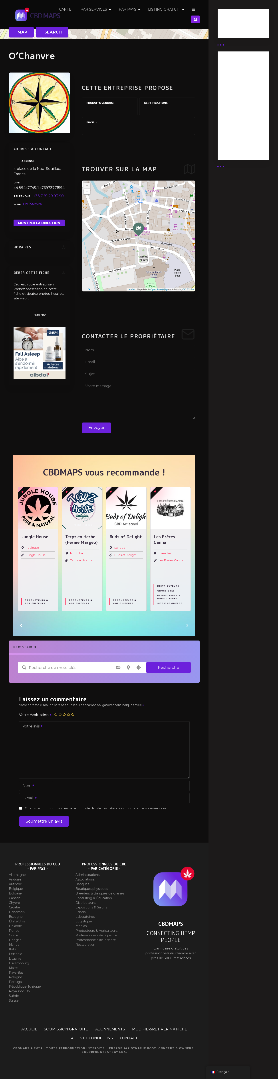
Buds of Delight (125, 555)
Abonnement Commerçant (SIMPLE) (242, 143)
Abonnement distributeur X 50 (237, 92)
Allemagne (17, 875)
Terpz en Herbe (81, 560)
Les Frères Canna (171, 560)
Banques (82, 884)
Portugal (15, 982)
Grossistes (166, 591)
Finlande (15, 926)
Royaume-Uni (19, 991)
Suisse (14, 1000)
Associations (85, 879)
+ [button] (87, 185)
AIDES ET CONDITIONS (92, 1038)
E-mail (28, 798)
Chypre (14, 903)
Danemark (17, 912)
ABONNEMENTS (110, 1029)
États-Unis (17, 921)
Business (229, 25)
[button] (21, 625)
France (14, 931)
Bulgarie (15, 893)
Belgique (16, 889)
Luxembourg (19, 963)
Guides (227, 31)
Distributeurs (168, 586)
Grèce (13, 935)
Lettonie (15, 954)
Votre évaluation (35, 715)
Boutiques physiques (91, 889)
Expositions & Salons (91, 907)
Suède (14, 996)
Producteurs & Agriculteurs (36, 601)
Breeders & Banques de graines (99, 893)
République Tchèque (25, 987)
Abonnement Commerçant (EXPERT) (243, 126)
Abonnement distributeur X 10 (236, 109)
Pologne (15, 977)
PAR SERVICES (125, 14)
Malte (13, 968)
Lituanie (15, 959)
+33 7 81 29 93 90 (48, 196)
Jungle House (36, 555)
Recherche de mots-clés (24, 667)
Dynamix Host (143, 1048)
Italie (12, 949)
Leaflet (131, 289)
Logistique (83, 921)
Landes (119, 548)
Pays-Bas (16, 973)
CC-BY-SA (188, 289)
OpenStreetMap (159, 289)
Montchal (76, 553)
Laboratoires (85, 917)
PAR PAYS (158, 14)
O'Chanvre (32, 204)
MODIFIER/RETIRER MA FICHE (159, 1029)
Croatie (14, 907)
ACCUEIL (29, 1029)
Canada (14, 898)
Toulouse (32, 548)
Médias (81, 926)
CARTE (96, 14)
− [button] (87, 191)
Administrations (87, 875)
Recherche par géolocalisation (138, 667)
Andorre (15, 879)
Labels (80, 912)
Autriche (15, 884)
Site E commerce (169, 603)
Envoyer (96, 427)
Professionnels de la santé (95, 940)
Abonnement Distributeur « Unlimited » (234, 73)
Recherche (168, 667)
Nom (27, 786)
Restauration (85, 945)
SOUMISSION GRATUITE (66, 1029)
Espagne (16, 917)
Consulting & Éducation (93, 898)
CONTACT (129, 1038)
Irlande (14, 945)
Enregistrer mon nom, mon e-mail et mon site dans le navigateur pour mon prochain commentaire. (96, 808)
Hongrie (15, 940)
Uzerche (165, 553)
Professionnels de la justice (96, 935)
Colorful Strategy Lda (103, 1051)
